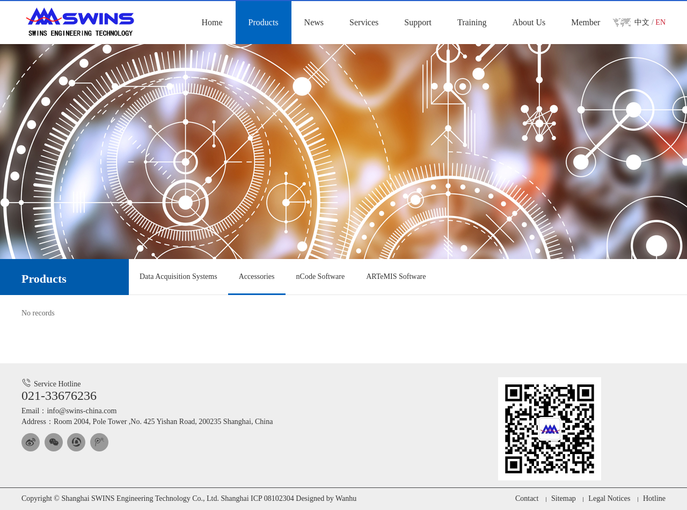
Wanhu (345, 498)
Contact (527, 498)
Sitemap (563, 498)
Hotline (654, 498)
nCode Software (320, 276)
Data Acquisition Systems (178, 276)
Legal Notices (609, 498)
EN (660, 22)
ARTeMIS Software (396, 276)
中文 (641, 22)
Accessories (257, 276)
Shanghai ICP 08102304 (257, 498)
